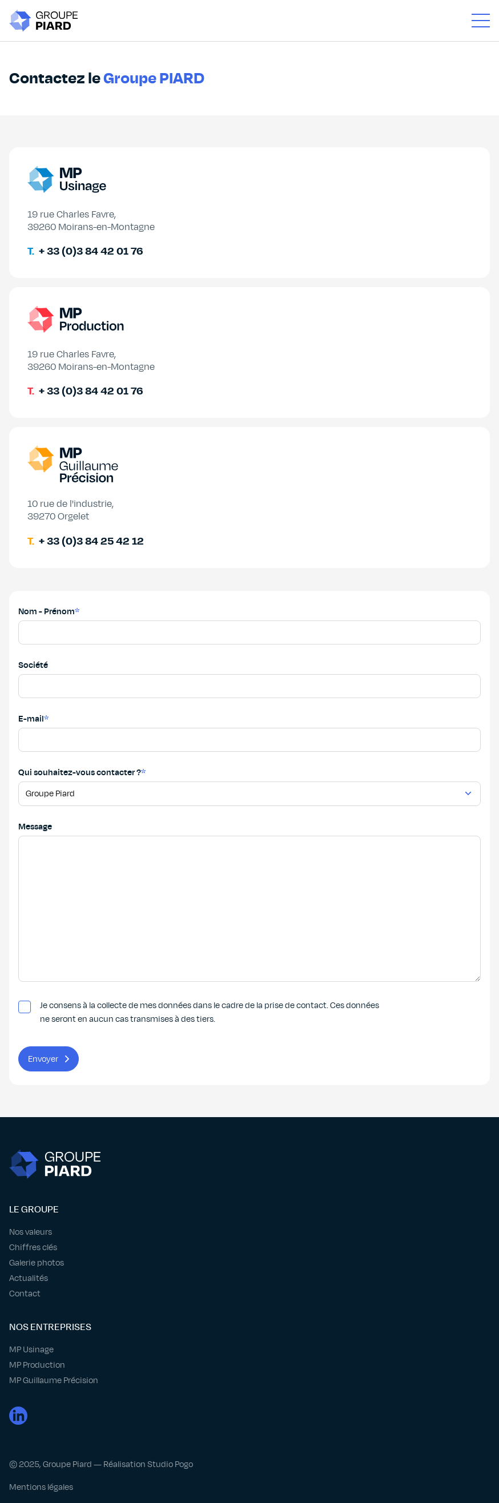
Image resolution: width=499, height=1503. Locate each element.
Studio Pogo (170, 1464)
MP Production (37, 1364)
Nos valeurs (30, 1231)
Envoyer (48, 1058)
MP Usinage (31, 1349)
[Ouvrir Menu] (481, 20)
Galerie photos (36, 1262)
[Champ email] (249, 740)
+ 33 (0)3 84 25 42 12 (91, 541)
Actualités (28, 1278)
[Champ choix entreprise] (249, 793)
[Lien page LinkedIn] (249, 1418)
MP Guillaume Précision (53, 1380)
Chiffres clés (33, 1247)
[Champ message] (249, 909)
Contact (25, 1293)
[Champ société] (249, 686)
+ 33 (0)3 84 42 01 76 (91, 251)
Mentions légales (41, 1487)
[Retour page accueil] (43, 20)
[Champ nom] (249, 632)
